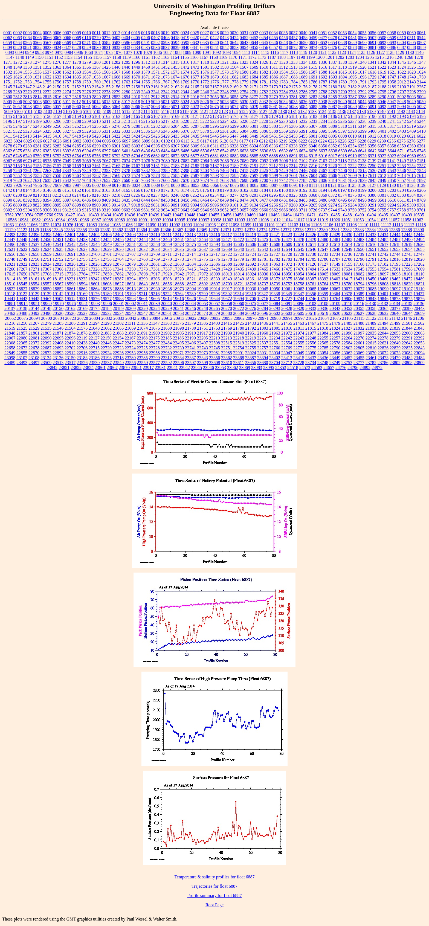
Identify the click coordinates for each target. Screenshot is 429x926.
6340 (313, 146)
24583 (316, 367)
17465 (262, 269)
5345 (165, 131)
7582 (165, 175)
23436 (322, 357)
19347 (298, 293)
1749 (411, 77)
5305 (293, 126)
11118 (421, 224)
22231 (262, 338)
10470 (298, 215)
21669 (130, 328)
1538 (57, 72)
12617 (383, 244)
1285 (125, 62)
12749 (21, 259)
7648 (86, 180)
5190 (372, 116)
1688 (293, 77)
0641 (224, 42)
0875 (322, 47)
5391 (303, 131)
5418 (76, 136)
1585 (293, 72)
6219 (283, 141)
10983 (47, 219)
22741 (190, 348)
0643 (244, 42)
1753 (27, 82)
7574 (135, 175)
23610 (226, 362)
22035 (371, 333)
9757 (391, 210)
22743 (202, 348)
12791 (371, 259)
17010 (262, 264)
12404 (94, 234)
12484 (371, 239)
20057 (214, 303)
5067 (145, 106)
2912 (155, 96)
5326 (57, 131)
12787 (334, 259)
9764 (29, 215)
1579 (234, 72)
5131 (292, 111)
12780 (250, 259)
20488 (21, 313)
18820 (407, 283)
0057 (382, 32)
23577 (154, 362)
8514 (411, 200)
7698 (244, 180)
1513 (293, 67)
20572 (190, 313)
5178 (263, 116)
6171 (234, 141)
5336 (145, 131)
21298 (106, 323)
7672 (194, 180)
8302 (283, 195)
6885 (254, 155)
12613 (334, 244)
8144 (27, 190)
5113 (136, 111)
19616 (178, 298)
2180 (332, 87)
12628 (94, 249)
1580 (244, 72)
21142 (394, 318)
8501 (382, 200)
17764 (82, 274)
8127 (371, 185)
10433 (93, 215)
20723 (70, 318)
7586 (185, 175)
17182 (383, 264)
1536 (37, 72)
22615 (371, 343)
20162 (70, 308)
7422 (254, 170)
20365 (383, 308)
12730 (310, 254)
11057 (394, 219)
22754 (238, 348)
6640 (352, 151)
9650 (214, 210)
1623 (411, 72)
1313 (155, 62)
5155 (37, 116)
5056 (47, 106)
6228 (362, 141)
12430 (346, 234)
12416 (214, 234)
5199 (37, 121)
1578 (224, 72)
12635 (178, 249)
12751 (45, 259)
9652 (224, 210)
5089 (352, 106)
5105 (67, 111)
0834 (135, 47)
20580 (226, 313)
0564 (17, 42)
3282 (303, 96)
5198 (27, 121)
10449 (201, 215)
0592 (155, 42)
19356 (310, 293)
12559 (166, 244)
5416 (57, 136)
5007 (27, 101)
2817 (66, 96)
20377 (395, 308)
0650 (303, 42)
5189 (362, 116)
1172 (252, 57)
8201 (382, 190)
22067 (9, 338)
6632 (283, 151)
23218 (118, 357)
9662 (273, 210)
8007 (96, 185)
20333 (310, 308)
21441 (274, 323)
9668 (293, 210)
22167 (130, 338)
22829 (395, 348)
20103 (310, 303)
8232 (145, 195)
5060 (76, 106)
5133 (312, 111)
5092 (382, 106)
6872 (165, 155)
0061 (421, 32)
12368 (189, 229)
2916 (194, 96)
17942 (178, 274)
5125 (243, 111)
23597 (190, 362)
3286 (342, 96)
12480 (322, 239)
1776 (214, 82)
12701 (106, 254)
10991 (143, 219)
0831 (106, 47)
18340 (226, 279)
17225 (407, 264)
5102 (38, 111)
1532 (7, 72)
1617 (362, 72)
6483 (155, 151)
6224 (322, 141)
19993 (94, 303)
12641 (250, 249)
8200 (372, 190)
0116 (86, 37)
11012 (275, 219)
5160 (86, 116)
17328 (94, 269)
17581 (395, 269)
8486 (322, 200)
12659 (45, 254)
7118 (342, 160)
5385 (254, 131)
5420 (96, 136)
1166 (194, 57)
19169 (82, 293)
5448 (244, 136)
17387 (166, 269)
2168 (224, 87)
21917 (202, 333)
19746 (310, 298)
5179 (273, 116)
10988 (107, 219)
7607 (342, 175)
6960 (411, 155)
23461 (371, 357)
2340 (145, 91)
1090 (197, 52)
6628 (244, 151)
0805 (411, 42)
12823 (33, 264)
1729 (372, 77)
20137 (9, 308)
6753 (66, 155)
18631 (130, 283)
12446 (419, 234)
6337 (283, 146)
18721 (238, 283)
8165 (125, 190)
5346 (175, 131)
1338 (342, 62)
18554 (33, 283)
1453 (175, 67)
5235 (332, 121)
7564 (86, 175)
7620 (17, 180)
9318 (96, 210)
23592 (166, 362)
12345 (57, 229)
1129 (400, 52)
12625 (58, 249)
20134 (394, 303)
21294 (94, 323)
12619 (407, 244)
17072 (286, 264)
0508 (382, 37)
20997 (299, 318)
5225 (234, 121)
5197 (17, 121)
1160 (136, 57)
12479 (310, 239)
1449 (135, 67)
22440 (94, 343)
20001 (118, 303)
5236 (342, 121)
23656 (250, 362)
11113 (397, 224)
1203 (350, 57)
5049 (411, 101)
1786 (313, 82)
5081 (273, 106)
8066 (214, 185)
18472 (407, 279)
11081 (79, 224)
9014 (116, 205)
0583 (116, 42)
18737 (262, 283)
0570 (76, 42)
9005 (106, 205)
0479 (342, 37)
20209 (130, 308)
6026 (37, 141)
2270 (27, 91)
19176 (94, 293)
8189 (293, 190)
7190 (244, 165)
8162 (96, 190)
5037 (313, 101)
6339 (303, 146)
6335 (263, 146)
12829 (106, 264)
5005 (7, 101)
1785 (303, 82)
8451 (175, 200)
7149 (401, 160)
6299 (96, 146)
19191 (118, 293)
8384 (411, 195)
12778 (226, 259)
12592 (202, 244)
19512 (70, 298)
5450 (263, 136)
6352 (332, 146)
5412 (17, 136)
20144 (33, 308)
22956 (142, 352)
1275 (47, 62)
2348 (224, 91)
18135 (21, 279)
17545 (358, 269)
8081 (244, 185)
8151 (66, 190)
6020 (401, 136)
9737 (322, 210)
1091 (206, 52)
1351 (37, 67)
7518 (362, 170)
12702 (118, 254)
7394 (175, 170)
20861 (142, 318)
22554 (286, 343)
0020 (175, 32)
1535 (27, 72)
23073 (395, 352)
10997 (203, 219)
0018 (155, 32)
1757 (66, 82)
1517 (332, 67)
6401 (125, 151)
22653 (419, 343)
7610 (362, 175)
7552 (17, 175)
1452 (165, 67)
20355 (358, 308)
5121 (203, 111)
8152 (76, 190)
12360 (93, 229)
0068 (67, 37)
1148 (20, 57)
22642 (407, 343)
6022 (421, 136)
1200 (320, 57)
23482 (407, 357)
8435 (125, 200)
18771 (334, 283)
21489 (371, 323)
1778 (234, 82)
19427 (418, 293)
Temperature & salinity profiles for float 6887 (214, 877)
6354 (352, 146)
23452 (346, 357)
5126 (253, 111)
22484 (166, 343)
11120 (10, 229)
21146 (406, 318)
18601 (94, 283)
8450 (165, 200)
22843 (419, 348)
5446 (224, 136)
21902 (166, 333)
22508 (214, 343)
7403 (204, 170)
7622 (27, 180)
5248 (37, 126)
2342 (165, 91)
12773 (178, 259)
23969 (244, 367)
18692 (202, 283)
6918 (342, 155)
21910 (190, 333)
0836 (155, 47)
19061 (286, 288)
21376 (178, 323)
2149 (47, 87)
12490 (407, 239)
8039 (155, 185)
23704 (274, 362)
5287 (194, 126)
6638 (332, 151)
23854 (88, 367)
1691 (313, 77)
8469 (224, 200)
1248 (399, 57)
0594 (175, 42)
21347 (154, 323)
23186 (94, 357)
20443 (419, 308)
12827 (82, 264)
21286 (70, 323)
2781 (254, 91)
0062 (8, 37)
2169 (234, 87)
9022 (145, 205)
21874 (70, 333)
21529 (33, 328)
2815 (47, 96)
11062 (418, 219)
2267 (421, 87)
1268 (409, 57)
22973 (202, 352)
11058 (406, 219)
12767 (130, 259)
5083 (293, 106)
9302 (8, 210)
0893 (9, 52)
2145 (7, 87)
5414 (37, 136)
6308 (185, 146)
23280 (130, 357)
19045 (262, 288)
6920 (362, 155)
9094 (194, 205)
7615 (411, 175)
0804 (401, 42)
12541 (58, 244)
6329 (244, 146)
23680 (262, 362)
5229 (273, 121)
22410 (70, 343)
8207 (7, 195)
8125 (352, 185)
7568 (106, 175)
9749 (342, 210)
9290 (362, 205)
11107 (339, 224)
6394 (86, 151)
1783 (283, 82)
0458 (303, 37)
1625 (7, 77)
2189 (391, 87)
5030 (244, 101)
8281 (254, 195)
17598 (407, 269)
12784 (298, 259)
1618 (372, 72)
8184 (263, 190)
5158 (66, 116)
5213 (125, 121)
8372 (332, 195)
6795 (145, 155)
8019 (126, 185)
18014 (238, 274)
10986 (83, 219)
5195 (421, 116)
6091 (67, 141)
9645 (194, 210)
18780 (346, 283)
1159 (126, 57)
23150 (70, 357)
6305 (155, 146)
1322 (234, 62)
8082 (254, 185)
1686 (273, 77)
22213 (226, 338)
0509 (391, 37)
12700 (94, 254)
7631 (37, 180)
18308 (166, 279)
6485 (175, 151)
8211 (47, 195)
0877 (342, 47)
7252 (391, 165)
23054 (322, 352)
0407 (155, 37)
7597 (254, 175)
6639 (342, 151)
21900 (154, 333)
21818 (322, 328)
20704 (58, 318)
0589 (135, 42)
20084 (274, 303)
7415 (244, 170)
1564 (86, 72)
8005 (86, 185)
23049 (298, 352)
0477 (322, 37)
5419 (86, 136)
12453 (82, 239)
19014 (214, 288)
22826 (383, 348)
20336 (322, 308)
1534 (17, 72)
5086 (322, 106)
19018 (238, 288)
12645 (298, 249)
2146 (17, 87)
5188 (352, 116)
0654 (332, 42)
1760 (96, 82)
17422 (202, 269)
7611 (372, 175)
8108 (303, 185)
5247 (27, 126)
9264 (303, 205)
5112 (126, 111)
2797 (401, 91)
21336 (142, 323)
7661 (135, 180)
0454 (263, 37)
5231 (293, 121)
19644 (214, 298)
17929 (166, 274)
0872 (293, 47)
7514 (352, 170)
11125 (33, 229)
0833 (125, 47)
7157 (57, 165)
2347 (214, 91)
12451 (58, 239)
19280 (190, 293)
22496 (190, 343)
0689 (352, 42)
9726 (312, 210)
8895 (57, 205)
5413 (27, 136)
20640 (395, 313)
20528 (94, 313)
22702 (70, 348)
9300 (411, 205)
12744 (395, 254)
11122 (22, 229)
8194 (322, 190)
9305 (37, 210)
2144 (421, 82)
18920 (142, 288)
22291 (407, 338)
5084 (303, 106)
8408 (96, 200)
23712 (286, 362)
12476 (274, 239)
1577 (214, 72)
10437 (141, 215)
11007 (251, 219)
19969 (46, 303)
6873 (175, 155)
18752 (286, 283)
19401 (382, 293)
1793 (372, 82)
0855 (254, 47)
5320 (421, 126)
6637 (322, 151)
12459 (154, 239)
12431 (358, 234)
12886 (214, 264)
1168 (213, 57)
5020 (155, 101)
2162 (165, 87)
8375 (352, 195)
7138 (362, 160)
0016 (145, 32)
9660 (263, 210)
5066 (135, 106)
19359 (322, 293)
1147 (10, 57)
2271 (37, 91)
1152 (58, 57)
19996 (106, 303)
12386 (394, 229)
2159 (145, 87)
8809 (17, 205)
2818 (76, 96)
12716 (202, 254)
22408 (58, 343)
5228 (263, 121)
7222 (352, 165)
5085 (313, 106)
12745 (407, 254)
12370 (213, 229)
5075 (214, 106)
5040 (342, 101)
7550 (7, 175)
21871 (58, 333)
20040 (166, 303)
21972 (286, 333)
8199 (362, 190)
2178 (313, 87)
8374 (342, 195)
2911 (145, 96)
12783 (286, 259)
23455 (358, 357)
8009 (106, 185)
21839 (395, 328)
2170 (244, 87)
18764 (322, 283)
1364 (66, 67)
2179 (322, 87)
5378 (204, 131)
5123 (223, 111)
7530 (372, 170)
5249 (47, 126)
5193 (401, 116)
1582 (263, 72)
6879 (204, 155)
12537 (33, 244)
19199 (130, 293)
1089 (187, 52)
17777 (94, 274)
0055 (362, 32)
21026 (311, 318)
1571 (155, 72)
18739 (274, 283)
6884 (244, 155)
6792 (116, 155)
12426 (310, 234)
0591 (145, 42)
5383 (234, 131)
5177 (254, 116)
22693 (58, 348)
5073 (194, 106)
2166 (204, 87)
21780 (238, 328)
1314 (165, 62)
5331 (106, 131)
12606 (250, 244)
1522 (382, 67)
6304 (145, 146)
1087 (167, 52)
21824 (334, 328)
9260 (293, 205)
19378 (346, 293)
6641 (362, 151)
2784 (283, 91)
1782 (273, 82)
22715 (94, 348)
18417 (346, 279)
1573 (175, 72)
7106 (313, 160)
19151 (70, 293)
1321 (224, 62)
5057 (57, 106)
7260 (17, 170)
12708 (142, 254)
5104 (57, 111)
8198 (352, 190)
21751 (202, 328)
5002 (401, 96)
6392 (66, 151)
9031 (155, 205)
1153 (68, 57)
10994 (167, 219)
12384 (370, 229)
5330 (96, 131)
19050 (274, 288)
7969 (57, 185)
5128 (272, 111)
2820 (96, 96)
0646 (273, 42)
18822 (9, 288)
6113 (185, 141)
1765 (145, 82)
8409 (106, 200)
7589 (204, 175)
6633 (293, 151)
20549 (154, 313)
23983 (256, 367)
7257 (421, 165)
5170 (185, 116)
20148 (45, 308)
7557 (47, 175)
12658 (33, 254)
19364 (334, 293)
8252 (194, 195)
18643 (142, 283)
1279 (86, 62)
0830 (96, 47)
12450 (45, 239)
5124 (233, 111)
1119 (303, 52)
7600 (283, 175)
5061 (86, 106)
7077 (136, 160)
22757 (262, 348)
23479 (395, 357)
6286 (86, 146)
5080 (263, 106)
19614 (166, 298)
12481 (334, 239)
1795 (382, 82)
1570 (145, 72)
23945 (196, 367)
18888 (118, 288)
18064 (310, 274)
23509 (45, 362)
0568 (57, 42)
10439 (153, 215)
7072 (116, 160)
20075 (250, 303)
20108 (322, 303)
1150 (39, 57)
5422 (116, 136)
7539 (382, 170)
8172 (165, 190)
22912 (70, 352)
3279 (273, 96)
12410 (154, 234)
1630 (27, 77)
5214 (135, 121)
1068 (88, 52)
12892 (250, 264)
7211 (263, 165)
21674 (142, 328)
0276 (106, 37)
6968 (17, 160)
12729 (298, 254)
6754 (76, 155)
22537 (262, 343)
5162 (106, 116)
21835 (371, 328)
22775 (310, 348)
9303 (17, 210)
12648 (334, 249)
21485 (346, 323)
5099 (8, 111)
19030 (250, 288)
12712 (178, 254)
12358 (81, 229)
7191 (254, 165)
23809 (419, 362)
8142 (7, 190)
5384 (244, 131)
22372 (33, 343)
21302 (118, 323)
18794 (358, 283)
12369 (201, 229)
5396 (332, 131)
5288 (204, 126)
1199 (310, 57)
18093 (371, 274)
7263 (47, 170)
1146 (419, 52)
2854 (125, 96)
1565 (96, 72)
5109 (107, 111)
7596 (244, 175)
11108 (351, 224)
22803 (346, 348)
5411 (8, 136)
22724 (130, 348)
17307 (45, 269)
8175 (194, 190)
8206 (421, 190)
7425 (263, 170)
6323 (224, 146)
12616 (371, 244)
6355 (362, 146)
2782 (263, 91)
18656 (166, 283)
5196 (7, 121)
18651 (154, 283)
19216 (154, 293)
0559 (7, 42)
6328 (234, 146)
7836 (352, 180)
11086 (127, 224)
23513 (58, 362)
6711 (401, 151)
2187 (372, 87)
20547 (142, 313)
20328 (286, 308)
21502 (419, 323)
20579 (214, 313)
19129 (33, 293)
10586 (11, 219)
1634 (66, 77)
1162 (155, 57)
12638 (214, 249)
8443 (135, 200)
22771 (298, 348)
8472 (234, 200)
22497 (202, 343)
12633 (154, 249)
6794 (135, 155)
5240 (382, 121)
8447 (155, 200)
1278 (76, 62)
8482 (293, 200)
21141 (383, 318)
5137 (351, 111)
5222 (204, 121)
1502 (214, 67)
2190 (401, 87)
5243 (411, 121)
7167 (135, 165)
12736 (346, 254)
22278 (383, 338)
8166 (135, 190)
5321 (7, 131)
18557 (45, 283)
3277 (254, 96)
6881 (214, 155)
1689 (303, 77)
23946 (208, 367)
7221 (342, 165)
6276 (411, 141)
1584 (283, 72)
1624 (421, 72)
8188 (283, 190)
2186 (362, 87)
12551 (130, 244)
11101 (269, 224)
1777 (224, 82)
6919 (352, 155)
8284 (263, 195)
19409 (394, 293)
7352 (96, 170)
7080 (165, 160)
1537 (47, 72)
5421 (106, 136)
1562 (66, 72)
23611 (238, 362)
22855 (21, 352)
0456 (283, 37)
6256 (391, 141)
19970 (58, 303)
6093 (86, 141)
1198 (301, 57)
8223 (125, 195)
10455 (213, 215)
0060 (411, 32)
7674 (204, 180)
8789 (421, 200)
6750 (37, 155)
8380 (372, 195)
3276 (244, 96)
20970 (251, 318)
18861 (70, 288)
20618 (310, 313)
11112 (386, 224)
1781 (263, 82)
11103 (293, 224)
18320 (178, 279)
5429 (165, 136)
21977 (310, 333)
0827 (66, 47)
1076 (118, 52)
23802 (395, 362)
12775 (202, 259)
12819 (407, 259)
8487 (332, 200)
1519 (352, 67)
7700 (263, 180)
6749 (27, 155)
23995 (268, 367)
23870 (124, 367)
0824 (57, 47)
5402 (391, 131)
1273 (27, 62)
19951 (34, 303)
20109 (334, 303)
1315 (175, 62)
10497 (394, 215)
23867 (112, 367)
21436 (262, 323)
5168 (165, 116)
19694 (238, 298)
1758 (76, 82)
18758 (298, 283)
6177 (243, 141)
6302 (125, 146)
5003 (411, 96)
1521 (372, 67)
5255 (96, 126)
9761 (421, 210)
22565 (322, 343)
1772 (204, 82)
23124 (45, 357)
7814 (332, 180)
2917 (204, 96)
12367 (177, 229)
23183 (82, 357)
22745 (214, 348)
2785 (293, 91)
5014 (96, 101)
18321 (190, 279)
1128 (390, 52)
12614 (346, 244)
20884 (154, 318)
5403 (401, 131)
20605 (298, 313)
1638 (96, 77)
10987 (95, 219)
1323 (244, 62)
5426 (155, 136)
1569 (135, 72)
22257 (334, 338)
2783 (273, 91)
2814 (37, 96)
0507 (372, 37)
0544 (421, 37)
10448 (189, 215)
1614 (332, 72)
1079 (147, 52)
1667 (106, 77)
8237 (155, 195)
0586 (125, 42)
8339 (303, 195)
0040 (303, 32)
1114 (255, 52)
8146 (47, 190)
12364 (141, 229)
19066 (322, 288)
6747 (7, 155)
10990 (131, 219)
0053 (342, 32)
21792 (250, 328)
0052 (332, 32)
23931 (160, 367)
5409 (411, 131)
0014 (125, 32)
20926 (203, 318)
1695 (352, 77)
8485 (313, 200)
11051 (346, 219)
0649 (293, 42)
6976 (57, 160)
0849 (204, 47)
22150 (106, 338)
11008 (263, 219)
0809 (7, 47)
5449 (254, 136)
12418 (238, 234)
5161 (96, 116)
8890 (47, 205)
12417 (226, 234)
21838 (383, 328)
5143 (410, 111)
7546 (401, 170)
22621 (383, 343)
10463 (274, 215)
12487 (395, 239)
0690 (362, 42)
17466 (274, 269)
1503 (224, 67)
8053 (195, 185)
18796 (371, 283)
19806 (346, 298)
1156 (97, 57)
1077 (128, 52)
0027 (204, 32)
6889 (283, 155)
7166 (125, 165)
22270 (358, 338)
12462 (190, 239)
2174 (283, 87)
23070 (371, 352)
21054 (323, 318)
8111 (313, 185)
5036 (303, 101)
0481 (352, 37)
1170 (233, 57)
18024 (250, 274)
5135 (331, 111)
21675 (154, 328)
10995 (179, 219)
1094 (236, 52)
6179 (253, 141)
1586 (303, 72)
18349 (238, 279)
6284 (66, 146)
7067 (106, 160)
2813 (27, 96)
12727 (274, 254)
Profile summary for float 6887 (214, 895)
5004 (421, 96)
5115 (155, 111)
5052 (17, 106)
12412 (178, 234)
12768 (142, 259)
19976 (70, 303)
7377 (116, 170)
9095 (204, 205)
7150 (411, 160)
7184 (185, 165)
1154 (78, 57)
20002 (130, 303)
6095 (106, 141)
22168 (142, 338)
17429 (226, 269)
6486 (185, 151)
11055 (382, 219)
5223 (214, 121)
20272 (238, 308)
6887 (263, 155)
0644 (254, 42)
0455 (273, 37)
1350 (27, 67)
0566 (37, 42)
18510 (9, 283)
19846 (383, 298)
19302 (226, 293)
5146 (17, 116)
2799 (421, 91)
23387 (250, 357)
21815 (310, 328)
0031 (244, 32)
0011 (96, 32)
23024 (250, 352)
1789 (342, 82)
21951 (250, 333)
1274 (37, 62)
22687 (45, 348)
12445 (407, 234)
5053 (27, 106)
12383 (358, 229)
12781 (262, 259)
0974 (49, 52)
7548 (421, 170)
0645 (263, 42)
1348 (7, 67)
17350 (130, 269)
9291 (372, 205)
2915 (185, 96)
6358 (391, 146)
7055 (77, 160)
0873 (303, 47)
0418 (175, 37)
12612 (322, 244)
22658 (9, 348)
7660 (125, 180)
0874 (313, 47)
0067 (57, 37)
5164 (125, 116)
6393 (76, 151)
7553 (27, 175)
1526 (421, 67)
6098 (136, 141)
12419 (250, 234)
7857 (401, 180)
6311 (214, 146)
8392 (27, 200)
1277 (66, 62)
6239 (381, 141)
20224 (154, 308)
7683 (224, 180)
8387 (421, 195)
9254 (263, 205)
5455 (303, 136)
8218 (116, 195)
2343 (175, 91)
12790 (358, 259)
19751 (322, 298)
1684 (254, 77)
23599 (202, 362)
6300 (106, 146)
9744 (332, 210)
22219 (250, 338)
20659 (419, 313)
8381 (382, 195)
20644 (407, 313)
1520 (362, 67)
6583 (234, 151)
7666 (165, 180)
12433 (371, 234)
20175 (94, 308)
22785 (322, 348)
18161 (33, 279)
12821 (9, 264)
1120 (312, 52)
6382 (37, 151)
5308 (322, 126)
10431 (81, 215)
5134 (322, 111)
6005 (332, 136)
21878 (82, 333)
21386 (202, 323)
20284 (262, 308)
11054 (370, 219)
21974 (298, 333)
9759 (411, 210)
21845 (419, 328)
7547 (411, 170)
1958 (391, 82)
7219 (322, 165)
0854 (244, 47)
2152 (76, 87)
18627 (118, 283)
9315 (86, 210)
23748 (322, 362)
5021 (165, 101)
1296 (135, 62)
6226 (342, 141)
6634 (303, 151)
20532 (106, 313)
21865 (45, 333)
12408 (130, 234)
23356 (214, 357)
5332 (116, 131)
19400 (370, 293)
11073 (44, 224)
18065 (322, 274)
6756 (96, 155)
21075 (335, 318)
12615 (358, 244)
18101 (407, 274)
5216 (155, 121)
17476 (298, 269)
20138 (21, 308)
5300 (244, 126)
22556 (310, 343)
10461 (262, 215)
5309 (332, 126)
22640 (395, 343)
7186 (204, 165)
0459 (313, 37)
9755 (381, 210)
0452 (244, 37)
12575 (190, 244)
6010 (352, 136)
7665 (155, 180)
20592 (250, 313)
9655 (234, 210)
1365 (76, 67)
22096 (70, 338)
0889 (421, 47)
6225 (332, 141)
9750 (352, 210)
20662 (10, 318)
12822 (21, 264)
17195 (395, 264)
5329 (86, 131)
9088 (165, 205)
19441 (9, 298)
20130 (370, 303)
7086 (224, 160)
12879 (130, 264)
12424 (298, 234)
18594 (82, 283)
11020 (334, 219)
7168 (145, 165)
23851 (64, 367)
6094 (96, 141)
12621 (9, 249)
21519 (9, 328)
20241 (178, 308)
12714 (190, 254)
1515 (313, 67)
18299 (142, 279)
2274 (66, 91)
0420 (194, 37)
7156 (47, 165)
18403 (334, 279)
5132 (302, 111)
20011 (142, 303)
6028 (57, 141)
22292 (419, 338)
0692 (382, 42)
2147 (27, 87)
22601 (358, 343)
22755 (250, 348)
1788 (332, 82)
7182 (165, 165)
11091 (163, 224)
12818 (395, 259)
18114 (9, 279)
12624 (45, 249)
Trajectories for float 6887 (214, 886)
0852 (224, 47)
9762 (9, 215)
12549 (106, 244)
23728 (298, 362)
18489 (419, 279)
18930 (154, 288)
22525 (250, 343)
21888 (118, 333)
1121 (322, 52)
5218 (175, 121)
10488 (346, 215)
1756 (57, 82)
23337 (190, 357)
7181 (155, 165)
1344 (391, 62)
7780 (293, 180)
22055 (395, 333)
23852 (76, 367)
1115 (265, 52)
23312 (166, 357)
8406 (86, 200)
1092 (216, 52)
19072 (346, 288)
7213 (283, 165)
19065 (310, 288)
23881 (136, 367)
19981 (82, 303)
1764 (135, 82)
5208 (76, 121)
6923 (391, 155)
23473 (383, 357)
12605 (238, 244)
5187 (342, 116)
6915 (313, 155)
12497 (21, 244)
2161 (155, 87)
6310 (204, 146)
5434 (185, 136)
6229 (371, 141)
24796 (352, 367)
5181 (293, 116)
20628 (371, 313)
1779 (244, 82)
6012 (371, 136)
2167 (214, 87)
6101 (155, 141)
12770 (166, 259)
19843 (371, 298)
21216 (9, 323)
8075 (234, 185)
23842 (52, 367)
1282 (116, 62)
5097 (421, 106)
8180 (234, 190)
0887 (401, 47)
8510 (391, 200)
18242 (94, 279)
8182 (244, 190)
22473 (130, 343)
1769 (185, 82)
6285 (76, 146)
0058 (391, 32)
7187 (214, 165)
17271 (33, 269)
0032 (254, 32)
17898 (142, 274)
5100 (18, 111)
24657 (328, 367)
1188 (281, 57)
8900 (96, 205)
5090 (362, 106)
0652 (322, 42)
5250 (57, 126)
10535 (418, 215)
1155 (87, 57)
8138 (411, 185)
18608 (106, 283)
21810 (286, 328)
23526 (82, 362)
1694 (342, 77)
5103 (48, 111)
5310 (342, 126)
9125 (244, 205)
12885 (202, 264)
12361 (105, 229)
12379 (310, 229)
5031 (254, 101)
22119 (82, 338)
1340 (362, 62)
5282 (155, 126)
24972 (377, 367)
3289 (372, 96)
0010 (86, 32)
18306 (154, 279)
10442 (165, 215)
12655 (419, 249)
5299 (234, 126)
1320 (214, 62)
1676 (185, 77)
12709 (154, 254)
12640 (238, 249)
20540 (130, 313)
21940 (238, 333)
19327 (262, 293)
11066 (32, 224)
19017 (226, 288)
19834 (358, 298)
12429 (334, 234)
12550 (118, 244)
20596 (262, 313)
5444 (204, 136)
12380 (322, 229)
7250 (372, 165)
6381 (27, 151)
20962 (239, 318)
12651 (371, 249)
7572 (125, 175)
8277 (234, 195)
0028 (214, 32)
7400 (194, 170)
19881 (10, 303)
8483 (303, 200)
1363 (57, 67)
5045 (372, 101)
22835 (407, 348)
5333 (125, 131)
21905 (178, 333)
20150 (58, 308)
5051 (7, 106)
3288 (362, 96)
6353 (342, 146)
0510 (401, 37)
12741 (371, 254)
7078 (145, 160)
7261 (27, 170)
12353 (69, 229)
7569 (116, 175)
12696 (82, 254)
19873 (395, 298)
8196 (332, 190)
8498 (362, 200)
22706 (82, 348)
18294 (130, 279)
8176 (204, 190)
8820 (27, 205)
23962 (232, 367)
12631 (130, 249)
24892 (365, 367)
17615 (9, 274)
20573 (202, 313)
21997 (358, 333)
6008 (342, 136)
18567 (58, 283)
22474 (142, 343)
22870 (33, 352)
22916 (82, 352)
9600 (116, 210)
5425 (145, 136)
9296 (401, 205)
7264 (57, 170)
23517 (70, 362)
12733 (322, 254)
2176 (303, 87)
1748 (401, 77)
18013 (226, 274)
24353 (280, 367)
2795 (382, 91)
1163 (165, 57)
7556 (37, 175)
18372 (274, 279)
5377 (194, 131)
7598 (263, 175)
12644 (286, 249)
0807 (421, 42)
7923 (8, 185)
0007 (66, 32)
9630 (135, 210)
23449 (334, 357)
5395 (322, 131)
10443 (177, 215)
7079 (155, 160)
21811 (298, 328)
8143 (17, 190)
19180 (106, 293)
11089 (139, 224)
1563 (76, 72)
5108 (97, 111)
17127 (322, 264)
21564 (70, 328)
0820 (17, 47)
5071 (175, 106)
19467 (45, 298)
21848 (9, 333)
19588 (118, 298)
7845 (372, 180)
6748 (17, 155)
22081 (33, 338)
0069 (77, 37)
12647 (322, 249)
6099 (145, 141)
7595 (234, 175)
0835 (145, 47)
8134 (401, 185)
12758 (106, 259)
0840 (185, 47)
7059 (86, 160)
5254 (86, 126)
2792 (362, 91)
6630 (263, 151)
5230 (283, 121)
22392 (45, 343)
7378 (125, 170)
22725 (142, 348)
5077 (234, 106)
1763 (125, 82)
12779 (238, 259)
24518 (292, 367)
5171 (194, 116)
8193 (313, 190)
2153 (86, 87)
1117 (284, 52)
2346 (204, 91)
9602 (125, 210)
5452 (283, 136)
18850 (45, 288)
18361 (250, 279)
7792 (313, 180)
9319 (106, 210)
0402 (116, 37)
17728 (70, 274)
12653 (395, 249)
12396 (33, 234)
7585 (175, 175)
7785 (303, 180)
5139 (371, 111)
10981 (23, 219)
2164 (185, 87)
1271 (7, 62)
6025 (27, 141)
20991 (287, 318)
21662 (106, 328)
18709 (226, 283)
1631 (37, 77)
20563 (178, 313)
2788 (322, 91)
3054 (224, 96)
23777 (358, 362)
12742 (383, 254)
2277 (96, 91)
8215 (86, 195)
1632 (47, 77)
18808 (383, 283)
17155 (346, 264)
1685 (263, 77)
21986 (334, 333)
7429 (283, 170)
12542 (70, 244)
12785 (310, 259)
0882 (382, 47)
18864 (94, 288)
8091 (293, 185)
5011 (66, 101)
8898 (76, 205)
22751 (226, 348)
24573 (304, 367)
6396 (96, 151)
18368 (262, 279)
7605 (322, 175)
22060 (407, 333)
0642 (234, 42)
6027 (47, 141)
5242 (401, 121)
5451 (273, 136)
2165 (194, 87)
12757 (94, 259)
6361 (421, 146)
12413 (190, 234)
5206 (57, 121)
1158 (116, 57)
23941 (172, 367)
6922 (382, 155)
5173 (214, 116)
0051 (322, 32)
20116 (358, 303)
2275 (76, 91)
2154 (96, 87)
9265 (313, 205)
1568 (125, 72)
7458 (313, 170)
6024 (17, 141)
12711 (166, 254)
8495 (342, 200)
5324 (37, 131)
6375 (17, 151)
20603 (286, 313)
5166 (145, 116)
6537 (214, 151)
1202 (340, 57)
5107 (87, 111)
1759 (86, 82)
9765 (38, 215)
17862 (118, 274)
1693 (332, 77)
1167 (204, 57)
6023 (8, 141)
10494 (370, 215)
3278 (263, 96)
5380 (214, 131)
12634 (166, 249)
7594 (224, 175)
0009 (76, 32)
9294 (391, 205)
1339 (352, 62)
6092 (77, 141)
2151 (66, 87)
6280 (27, 146)
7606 (332, 175)
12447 (9, 239)
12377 (286, 229)
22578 (334, 343)
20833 (118, 318)
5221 (194, 121)
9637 (175, 210)
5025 (194, 101)
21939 (226, 333)
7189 (234, 165)
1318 (204, 62)
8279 (244, 195)
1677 (194, 77)
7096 (283, 160)
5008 (37, 101)
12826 (70, 264)
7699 (254, 180)
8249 (185, 195)
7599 (273, 175)
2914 (175, 96)
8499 (372, 200)
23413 (286, 357)
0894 (19, 52)
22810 (371, 348)
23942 (184, 367)
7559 (66, 175)
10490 (358, 215)
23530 (94, 362)
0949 (29, 52)
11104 (304, 224)
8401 (76, 200)
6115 (195, 141)
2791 (352, 91)
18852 (58, 288)
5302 (263, 126)
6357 (382, 146)
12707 (130, 254)
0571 (86, 42)
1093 (226, 52)
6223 (312, 141)
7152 (7, 165)
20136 (418, 303)
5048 (401, 101)
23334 (178, 357)
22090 (45, 338)
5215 (145, 121)
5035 (293, 101)
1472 (185, 67)
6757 (106, 155)
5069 (165, 106)
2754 (244, 91)
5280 (135, 126)
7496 (342, 170)
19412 (406, 293)
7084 (205, 160)
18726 (250, 283)
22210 (214, 338)
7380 (135, 170)
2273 (57, 91)
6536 (204, 151)
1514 (303, 67)
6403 (135, 151)
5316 (382, 126)
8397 (66, 200)
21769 (226, 328)
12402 (82, 234)
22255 (322, 338)
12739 (358, 254)
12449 (33, 239)
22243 (298, 338)
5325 (47, 131)
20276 (250, 308)
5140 (381, 111)
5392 (313, 131)
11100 (258, 224)
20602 (274, 313)
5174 (224, 116)
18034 (274, 274)
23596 (178, 362)
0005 (47, 32)
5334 (135, 131)
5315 (372, 126)
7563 (76, 175)
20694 (34, 318)
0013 (116, 32)
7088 (234, 160)
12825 (58, 264)
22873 (45, 352)
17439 (250, 269)
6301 (116, 146)
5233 (313, 121)
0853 (234, 47)
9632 (155, 210)
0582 (106, 42)
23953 (220, 367)
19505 (58, 298)
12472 (238, 239)
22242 (286, 338)
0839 (175, 47)
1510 (263, 67)
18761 (310, 283)
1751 (7, 82)
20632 (383, 313)
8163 (106, 190)
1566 (106, 72)
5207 (66, 121)
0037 (293, 32)
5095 (411, 106)
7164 (106, 165)
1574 (185, 72)
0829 (86, 47)
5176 (244, 116)
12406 (106, 234)
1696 (362, 77)
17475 (286, 269)
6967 (8, 160)
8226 (135, 195)
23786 (383, 362)
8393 (37, 200)
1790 (352, 82)
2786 (303, 91)
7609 (352, 175)
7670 (185, 180)
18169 (45, 279)
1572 (165, 72)
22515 (226, 343)
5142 (400, 111)
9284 (352, 205)
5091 (372, 106)
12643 (274, 249)
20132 (382, 303)
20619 (322, 313)
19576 (94, 298)
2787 (313, 91)
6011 (362, 136)
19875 (407, 298)
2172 (263, 87)
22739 (178, 348)
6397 (106, 151)
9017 (125, 205)
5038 (322, 101)
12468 (214, 239)
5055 (37, 106)
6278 (7, 146)
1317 (194, 62)
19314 (238, 293)
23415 (298, 357)
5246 (17, 126)
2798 (411, 91)
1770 (194, 82)
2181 (342, 87)
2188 (382, 87)
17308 (58, 269)
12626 (70, 249)
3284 (322, 96)
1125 (361, 52)
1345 (401, 62)
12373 (250, 229)
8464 (204, 200)
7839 (362, 180)
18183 (58, 279)
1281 (106, 62)
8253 (204, 195)
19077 (358, 288)
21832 (358, 328)
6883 (234, 155)
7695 (234, 180)
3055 (234, 96)
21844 (407, 328)
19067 (334, 288)
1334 (303, 62)
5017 (125, 101)
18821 (419, 283)
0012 (106, 32)
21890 (130, 333)
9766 (48, 215)
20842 (130, 318)
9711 (303, 210)
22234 (274, 338)
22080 (21, 338)
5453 (293, 136)
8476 (254, 200)
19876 (419, 298)
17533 (334, 269)
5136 (341, 111)
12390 (418, 229)
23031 (262, 352)
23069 (358, 352)
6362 (7, 151)
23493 (21, 362)
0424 (234, 37)
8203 (391, 190)
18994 (190, 288)
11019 (322, 219)
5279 (125, 126)
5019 (145, 101)
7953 (27, 185)
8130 (391, 185)
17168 (358, 264)
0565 (27, 42)
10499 (406, 215)
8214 (76, 195)
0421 (204, 37)
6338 (293, 146)
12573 (178, 244)
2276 (86, 91)
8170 (155, 190)
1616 (352, 72)
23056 (334, 352)
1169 (223, 57)
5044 (362, 101)
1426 (106, 67)
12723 (238, 254)
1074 (98, 52)
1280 (96, 62)
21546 (58, 328)
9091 (175, 205)
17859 (106, 274)
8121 (332, 185)
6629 (254, 151)
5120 (194, 111)
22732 (166, 348)
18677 (190, 283)
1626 (17, 77)
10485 (334, 215)
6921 (372, 155)
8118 (322, 185)
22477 (154, 343)
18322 (202, 279)
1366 (86, 67)
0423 (224, 37)
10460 (250, 215)
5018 (135, 101)
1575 (194, 72)
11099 (245, 224)
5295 (214, 126)
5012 (76, 101)
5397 (342, 131)
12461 (178, 239)
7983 (67, 185)
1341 (372, 62)
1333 (293, 62)
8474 (244, 200)
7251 (382, 165)
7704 (273, 180)
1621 (391, 72)
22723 (118, 348)
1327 (273, 62)
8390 (7, 200)
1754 (37, 82)
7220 (332, 165)
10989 (119, 219)
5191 (382, 116)
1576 (204, 72)
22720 (106, 348)
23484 (419, 357)
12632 (142, 249)
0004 (37, 32)
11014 (287, 219)
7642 (66, 180)
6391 (57, 151)
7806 (322, 180)
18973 (178, 288)
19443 (21, 298)
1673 (165, 77)
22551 (274, 343)
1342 (382, 62)
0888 (411, 47)
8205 (411, 190)
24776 (340, 367)
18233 (82, 279)
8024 (136, 185)
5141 (391, 111)
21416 (226, 323)
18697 (214, 283)
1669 (125, 77)
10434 (105, 215)
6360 (411, 146)
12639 (226, 249)
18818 (395, 283)
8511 (401, 200)
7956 (37, 185)
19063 (298, 288)
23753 (346, 362)
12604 (226, 244)
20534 (118, 313)
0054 (352, 32)
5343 (155, 131)
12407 (118, 234)
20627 (358, 313)
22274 (371, 338)
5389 (283, 131)
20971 (263, 318)
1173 (262, 57)
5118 (174, 111)
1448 (125, 67)
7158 (66, 165)
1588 (322, 72)
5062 (96, 106)
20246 (190, 308)
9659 (254, 210)
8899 (86, 205)
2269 (17, 91)
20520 (58, 313)
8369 (322, 195)
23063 (346, 352)
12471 (226, 239)
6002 (322, 136)
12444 (395, 234)
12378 (298, 229)
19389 (358, 293)
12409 (142, 234)
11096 (210, 224)
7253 (401, 165)
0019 (165, 32)
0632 (194, 42)
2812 (17, 96)
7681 (214, 180)
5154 (27, 116)
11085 (115, 224)
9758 (401, 210)
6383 (47, 151)
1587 (313, 72)
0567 (47, 42)
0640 (214, 42)
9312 (66, 210)
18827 (21, 288)
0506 (362, 37)
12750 (33, 259)
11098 (234, 224)
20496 (45, 313)
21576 (82, 328)
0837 (165, 47)
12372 (238, 229)
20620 (334, 313)
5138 (361, 111)
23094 (419, 352)
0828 (76, 47)
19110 (419, 288)
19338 (274, 293)
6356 (372, 146)
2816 (57, 96)
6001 (313, 136)
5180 (283, 116)
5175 (234, 116)
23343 (202, 357)
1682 (234, 77)
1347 (421, 62)
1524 (401, 67)
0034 (273, 32)
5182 (303, 116)
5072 (185, 106)
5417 (66, 136)
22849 (9, 352)
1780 (254, 82)
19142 (58, 293)
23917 (148, 367)
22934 (106, 352)
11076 (67, 224)
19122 (21, 293)
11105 (316, 224)
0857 (273, 47)
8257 (224, 195)
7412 (234, 170)
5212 (116, 121)
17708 (45, 274)
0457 (293, 37)
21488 (358, 323)
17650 (21, 274)
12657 (21, 254)
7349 (86, 170)
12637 (202, 249)
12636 (190, 249)
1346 (411, 62)
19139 (45, 293)
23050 (310, 352)
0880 (362, 47)
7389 (165, 170)
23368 (238, 357)
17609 (419, 269)
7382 (145, 170)
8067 (224, 185)
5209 (86, 121)
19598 (130, 298)
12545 (94, 244)
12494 (419, 239)
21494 (383, 323)
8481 (283, 200)
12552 (142, 244)
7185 (194, 165)
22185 (166, 338)
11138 (45, 229)
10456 (226, 215)
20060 (238, 303)
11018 (311, 219)
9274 (332, 205)
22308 (9, 343)
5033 (273, 101)
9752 (362, 210)
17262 (419, 264)
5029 (234, 101)
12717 (214, 254)
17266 (9, 269)
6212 (263, 141)
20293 (274, 308)
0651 (313, 42)
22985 (226, 352)
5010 (57, 101)
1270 (418, 57)
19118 (10, 293)
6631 (273, 151)
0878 (352, 47)
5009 (47, 101)
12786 (322, 259)
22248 (310, 338)
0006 (57, 32)
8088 (283, 185)
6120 (224, 141)
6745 (411, 151)
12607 (262, 244)
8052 (185, 185)
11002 (227, 219)
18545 (21, 283)
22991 (238, 352)
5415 (47, 136)
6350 (322, 146)
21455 (286, 323)
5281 (145, 126)
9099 (224, 205)
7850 (391, 180)
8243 (165, 195)
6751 (47, 155)
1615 (342, 72)
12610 (298, 244)
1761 (106, 82)
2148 (37, 87)
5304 (283, 126)
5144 (420, 111)
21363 (166, 323)
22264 (346, 338)
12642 (262, 249)
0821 (27, 47)
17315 (70, 269)
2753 (234, 91)
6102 (165, 141)
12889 (238, 264)
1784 (293, 82)
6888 (273, 155)
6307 (175, 146)
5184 (322, 116)
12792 (383, 259)
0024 (185, 32)
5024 (185, 101)
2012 (401, 82)
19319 (250, 293)
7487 (332, 170)
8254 (214, 195)
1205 (369, 57)
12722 (226, 254)
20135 (406, 303)
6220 (293, 141)
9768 (58, 215)
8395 (57, 200)
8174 (185, 190)
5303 (273, 126)
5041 (352, 101)
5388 (273, 131)
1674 (175, 77)
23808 (407, 362)
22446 (106, 343)
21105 (347, 318)
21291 (82, 323)
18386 (298, 279)
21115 (359, 318)
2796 (391, 91)
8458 (185, 200)
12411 (166, 234)
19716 (262, 298)
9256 (273, 205)
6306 (165, 146)
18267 (106, 279)
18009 (214, 274)
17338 (106, 269)
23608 (214, 362)
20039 (154, 303)
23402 (274, 357)
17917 (154, 274)
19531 (82, 298)
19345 (286, 293)
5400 (372, 131)
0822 (37, 47)
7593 (214, 175)
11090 (151, 224)
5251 (66, 126)
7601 (293, 175)
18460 (383, 279)
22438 (82, 343)
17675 (33, 274)
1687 (283, 77)
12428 (322, 234)
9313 (76, 210)
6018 (381, 136)
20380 (407, 308)
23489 (9, 362)
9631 (145, 210)
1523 (391, 67)
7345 (76, 170)
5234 (322, 121)
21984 (322, 333)
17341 (118, 269)
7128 (352, 160)
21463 (298, 323)
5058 (66, 106)
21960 (262, 333)
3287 (352, 96)
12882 (166, 264)
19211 (142, 293)
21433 (250, 323)
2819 (86, 96)
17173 (371, 264)
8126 (362, 185)
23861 (100, 367)
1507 (244, 67)
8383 (401, 195)
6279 (17, 146)
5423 (125, 136)
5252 (76, 126)
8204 (401, 190)
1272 (17, 62)
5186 (332, 116)
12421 (274, 234)
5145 (7, 116)
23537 (106, 362)
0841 (194, 47)
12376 (274, 229)
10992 (155, 219)
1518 (342, 67)
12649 (346, 249)
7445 (293, 170)
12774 (190, 259)
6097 (126, 141)
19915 (22, 303)
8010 (116, 185)
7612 (382, 175)
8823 (37, 205)
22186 (178, 338)
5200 (47, 121)
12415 (202, 234)
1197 (291, 57)
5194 (411, 116)
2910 (135, 96)
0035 (283, 32)
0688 (342, 42)
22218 (238, 338)
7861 (411, 180)
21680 (166, 328)
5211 (106, 121)
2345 (194, 91)
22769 (286, 348)
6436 (145, 151)
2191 (411, 87)
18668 (178, 283)
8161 (86, 190)
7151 (421, 160)
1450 (145, 67)
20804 (94, 318)
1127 (380, 52)
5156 (47, 116)
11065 (20, 224)
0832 (116, 47)
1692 (322, 77)
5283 (165, 126)
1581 (254, 72)
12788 (346, 259)
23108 (33, 357)
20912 (166, 318)
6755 (86, 155)
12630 (118, 249)
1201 (330, 57)
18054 (298, 274)
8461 (194, 200)
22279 (395, 338)
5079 (254, 106)
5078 (244, 106)
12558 (154, 244)
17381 (154, 269)
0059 (401, 32)
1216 (389, 57)
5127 (263, 111)
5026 (204, 101)
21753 (214, 328)
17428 (214, 269)
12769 (154, 259)
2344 (185, 91)
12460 (166, 239)
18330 (214, 279)
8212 (57, 195)
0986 (78, 52)
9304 (27, 210)
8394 (47, 200)
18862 (82, 288)
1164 (174, 57)
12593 (214, 244)
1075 (108, 52)
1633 (57, 77)
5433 (175, 136)
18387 (310, 279)
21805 (274, 328)
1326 (263, 62)
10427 (69, 215)
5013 (86, 101)
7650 (96, 180)
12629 (106, 249)
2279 (116, 91)
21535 (45, 328)
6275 (401, 141)
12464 (202, 239)
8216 (96, 195)
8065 (205, 185)
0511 (411, 37)
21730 (190, 328)
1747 (391, 77)
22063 (419, 333)
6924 (401, 155)
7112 (333, 160)
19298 (214, 293)
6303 (135, 146)
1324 (254, 62)
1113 (246, 52)
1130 (409, 52)
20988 (275, 318)
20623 (346, 313)
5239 (372, 121)
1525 (411, 67)
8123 (342, 185)
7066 (96, 160)
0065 (37, 37)
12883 (178, 264)
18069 (334, 274)
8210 (37, 195)
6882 (224, 155)
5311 (352, 126)
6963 (421, 155)
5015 (106, 101)
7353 (106, 170)
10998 (215, 219)
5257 (106, 126)
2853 (116, 96)
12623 (33, 249)
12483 (358, 239)
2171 (254, 87)
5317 (391, 126)
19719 (274, 298)
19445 (33, 298)
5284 (175, 126)
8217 (106, 195)
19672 (226, 298)
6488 (194, 151)
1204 (359, 57)
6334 (254, 146)
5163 (116, 116)
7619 (7, 180)
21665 (118, 328)
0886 (391, 47)
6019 (391, 136)
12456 (118, 239)
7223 (362, 165)
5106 (77, 111)
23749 (334, 362)
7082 (185, 160)
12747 (419, 254)
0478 (332, 37)
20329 (298, 308)
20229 (166, 308)
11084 (103, 224)
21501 (407, 323)
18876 (106, 288)
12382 (346, 229)
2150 (57, 87)
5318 (401, 126)
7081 (175, 160)
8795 (7, 205)
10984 (59, 219)
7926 (17, 185)
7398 (185, 170)
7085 (214, 160)
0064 (27, 37)
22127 (94, 338)
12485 (383, 239)
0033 (263, 32)
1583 (273, 72)
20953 (227, 318)
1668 (116, 77)
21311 (130, 323)
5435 (194, 136)
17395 (178, 269)
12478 (298, 239)
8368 (313, 195)
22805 (358, 348)
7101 (293, 160)
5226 (244, 121)
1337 (332, 62)
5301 (254, 126)
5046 (382, 101)
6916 (322, 155)
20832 (106, 318)
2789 (332, 91)
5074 (204, 106)
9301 (421, 205)
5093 (391, 106)
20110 (346, 303)
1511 (273, 67)
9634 (165, 210)
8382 (391, 195)
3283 (313, 96)
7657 (116, 180)
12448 (21, 239)
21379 (190, 323)
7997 (77, 185)
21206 (418, 318)
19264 (178, 293)
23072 (383, 352)
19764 (334, 298)
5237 (352, 121)
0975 (59, 52)
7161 (96, 165)
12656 (9, 254)
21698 (178, 328)
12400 (58, 234)
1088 (177, 52)
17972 (202, 274)
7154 (27, 165)
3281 (293, 96)
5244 (421, 121)
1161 (145, 57)
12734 (334, 254)
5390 (293, 131)
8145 (37, 190)
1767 (165, 82)
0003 (27, 32)
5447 (234, 136)
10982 (35, 219)
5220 (185, 121)
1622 (401, 72)
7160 (86, 165)
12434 (383, 234)
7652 (106, 180)
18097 (383, 274)
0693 (391, 42)
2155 (106, 87)
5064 (116, 106)
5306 (303, 126)
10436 (129, 215)
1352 (47, 67)
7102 (303, 160)
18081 (346, 274)
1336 (322, 62)
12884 (190, 264)
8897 (66, 205)
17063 (274, 264)
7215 (303, 165)
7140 (381, 160)
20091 (286, 303)
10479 (322, 215)
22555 (298, 343)
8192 (303, 190)
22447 (118, 343)
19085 (371, 288)
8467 (214, 200)
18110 (419, 274)
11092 (174, 224)
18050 (286, 274)
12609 (286, 244)
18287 (118, 279)
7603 (303, 175)
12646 (310, 249)
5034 (283, 101)
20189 (118, 308)
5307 (313, 126)
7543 (391, 170)
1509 (254, 67)
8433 (116, 200)
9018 (135, 205)
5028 (224, 101)
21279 (45, 323)
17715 (58, 274)
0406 (145, 37)
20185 (106, 308)
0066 (47, 37)
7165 (116, 165)
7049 (67, 160)
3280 (283, 96)
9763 (19, 215)
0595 (185, 42)
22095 (58, 338)
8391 (17, 200)
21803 (262, 328)
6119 (214, 141)
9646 (204, 210)
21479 (334, 323)
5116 (165, 111)
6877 (194, 155)
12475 (262, 239)
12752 (58, 259)
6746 (421, 151)
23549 (118, 362)
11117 (409, 224)
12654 (407, 249)
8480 (273, 200)
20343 (334, 308)
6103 (175, 141)
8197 (342, 190)
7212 (273, 165)
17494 (310, 269)
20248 (202, 308)
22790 (334, 348)
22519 (238, 343)
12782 (274, 259)
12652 (383, 249)
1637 (86, 77)
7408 (224, 170)
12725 (262, 254)
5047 (391, 101)
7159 (76, 165)
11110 (363, 224)
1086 (157, 52)
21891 (142, 333)
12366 (165, 229)
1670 (135, 77)
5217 (165, 121)
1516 (322, 67)
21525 (21, 328)
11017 (299, 219)
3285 (332, 96)
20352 (346, 308)
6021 (411, 136)
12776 (214, 259)
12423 (286, 234)
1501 (204, 67)
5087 (332, 106)
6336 (273, 146)
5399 (362, 131)
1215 (379, 57)
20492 (33, 313)
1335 (313, 62)
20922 (190, 318)
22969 (166, 352)
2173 (273, 87)
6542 (224, 151)
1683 (244, 77)
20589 (238, 313)
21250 (21, 323)
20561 (166, 313)
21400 (214, 323)
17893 (130, 274)
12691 (70, 254)
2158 (135, 87)
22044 (383, 333)
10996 (191, 219)
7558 (57, 175)
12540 (45, 244)
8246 (175, 195)
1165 (184, 57)
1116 (274, 52)
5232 (303, 121)
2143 (411, 82)
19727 (286, 298)
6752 (57, 155)
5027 (214, 101)
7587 (194, 175)
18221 (70, 279)
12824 (45, 264)
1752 (17, 82)
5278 (116, 126)
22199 (190, 338)
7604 (313, 175)
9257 (283, 205)
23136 (58, 357)
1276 (57, 62)
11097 (222, 224)
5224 (224, 121)
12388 (406, 229)
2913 (165, 96)
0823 (47, 47)
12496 (9, 244)
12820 (419, 259)
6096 (116, 141)
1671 (145, 77)
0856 (263, 47)
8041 (165, 185)
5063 (106, 106)
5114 (145, 111)
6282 (47, 146)
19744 (298, 298)
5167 (155, 116)
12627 (82, 249)
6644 (391, 151)
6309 (194, 146)
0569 (66, 42)
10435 (117, 215)
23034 (274, 352)
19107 (407, 288)
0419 (185, 37)
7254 (411, 165)
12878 (118, 264)
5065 (125, 106)
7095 (273, 160)
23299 (154, 357)
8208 (17, 195)
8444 (145, 200)
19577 (106, 298)
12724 (250, 254)
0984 (69, 52)
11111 (374, 224)
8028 (145, 185)
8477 (263, 200)
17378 (142, 269)
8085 (264, 185)
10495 (382, 215)
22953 (130, 352)
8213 (66, 195)
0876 (332, 47)
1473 (194, 67)
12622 (21, 249)
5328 (76, 131)
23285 (142, 357)
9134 (254, 205)
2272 (47, 91)
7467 (322, 170)
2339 (135, 91)
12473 (250, 239)
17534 (346, 269)
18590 (70, 283)
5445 (214, 136)
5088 (342, 106)
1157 (107, 57)
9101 (234, 205)
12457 (130, 239)
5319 (411, 126)
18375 (286, 279)
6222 (302, 141)
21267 (33, 323)
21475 (322, 323)
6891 (293, 155)
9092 (185, 205)
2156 (116, 87)
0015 (135, 32)
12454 (94, 239)
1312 (145, 62)
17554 (383, 269)
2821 (106, 96)
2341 (155, 91)
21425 (238, 323)
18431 (358, 279)
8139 (421, 185)
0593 (165, 42)
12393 (9, 234)
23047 (286, 352)
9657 (244, 210)
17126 (310, 264)
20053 (202, 303)
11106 (328, 224)
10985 (71, 219)
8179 (224, 190)
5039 (332, 101)
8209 (27, 195)
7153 (17, 165)
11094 (198, 224)
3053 (214, 96)
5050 (421, 101)
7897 (421, 180)
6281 (37, 146)
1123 (342, 52)
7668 (175, 180)
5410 (421, 131)
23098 (9, 357)
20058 (226, 303)
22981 (214, 352)
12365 (153, 229)
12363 (129, 229)
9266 (322, 205)
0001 (7, 32)
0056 (372, 32)
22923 (94, 352)
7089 (244, 160)
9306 (47, 210)
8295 (273, 195)
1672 (155, 77)
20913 (178, 318)
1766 (155, 82)
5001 (391, 96)
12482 (346, 239)
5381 (224, 131)
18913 (130, 288)
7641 (57, 180)
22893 (58, 352)
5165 (135, 116)
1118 (293, 52)
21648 (94, 328)
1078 (138, 52)
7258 (7, 170)
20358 (371, 308)
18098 (395, 274)
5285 (185, 126)
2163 (175, 87)
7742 (283, 180)
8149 (57, 190)
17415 (190, 269)
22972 (190, 352)
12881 (154, 264)
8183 (254, 190)
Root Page (214, 904)
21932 (214, 333)
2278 (106, 91)
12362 (117, 229)
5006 (17, 101)
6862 (155, 155)
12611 (310, 244)
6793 (125, 155)
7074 (126, 160)
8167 (145, 190)
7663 (145, 180)
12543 (82, 244)
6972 (37, 160)
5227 (254, 121)
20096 (298, 303)
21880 (94, 333)
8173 (175, 190)
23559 (142, 362)
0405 (135, 37)
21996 (346, 333)
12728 (286, 254)
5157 (57, 116)
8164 (116, 190)
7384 (155, 170)
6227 (352, 141)
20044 (190, 303)
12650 (358, 249)
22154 (118, 338)
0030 (234, 32)
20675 (22, 318)
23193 (106, 357)
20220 (142, 308)
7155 (37, 165)
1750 (421, 77)
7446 (303, 170)
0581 (96, 42)
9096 (214, 205)
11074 (56, 224)
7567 (96, 175)
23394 (262, 357)
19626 (190, 298)
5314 (362, 126)
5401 (382, 131)
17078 (298, 264)
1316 (185, 62)
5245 (7, 126)
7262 (37, 170)
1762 (116, 82)
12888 (226, 264)
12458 (142, 239)
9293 (382, 205)
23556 (130, 362)
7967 (47, 185)
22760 (274, 348)
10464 (286, 215)
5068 (155, 106)
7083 (195, 160)
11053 (358, 219)
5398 (352, 131)
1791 (362, 82)
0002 (17, 32)
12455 (106, 239)
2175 (293, 87)
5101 (28, 111)
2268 (7, 91)
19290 (202, 293)
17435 (238, 269)
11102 (281, 224)
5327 (66, 131)
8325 (293, 195)
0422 (214, 37)
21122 (371, 318)
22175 (154, 338)
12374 (262, 229)
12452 (70, 239)
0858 (283, 47)
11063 (8, 224)
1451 (155, 67)
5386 (263, 131)
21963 (274, 333)
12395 (21, 234)
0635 (204, 42)
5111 (116, 111)
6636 (313, 151)
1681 (224, 77)
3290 (382, 96)
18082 (358, 274)
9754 (371, 210)
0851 (214, 47)
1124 (351, 52)
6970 (27, 160)
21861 (33, 333)
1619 (382, 72)
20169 (82, 308)
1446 (116, 67)
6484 (165, 151)
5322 (17, 131)
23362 (226, 357)
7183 (175, 165)
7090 (254, 160)
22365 (21, 343)
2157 (125, 87)
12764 (118, 259)
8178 (214, 190)
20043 (178, 303)
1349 (17, 67)
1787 (322, 82)
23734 (310, 362)
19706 (250, 298)
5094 (401, 106)
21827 (346, 328)
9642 (185, 210)
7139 (371, 160)
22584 (346, 343)
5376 (185, 131)
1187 (271, 57)
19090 (383, 288)
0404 (125, 37)
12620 (419, 244)
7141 (391, 160)
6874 (185, 155)
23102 (21, 357)
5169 (175, 116)
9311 (57, 210)
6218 (273, 141)
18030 (262, 274)
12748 (9, 259)
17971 (190, 274)
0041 (313, 32)
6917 (332, 155)
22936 (118, 352)
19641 (202, 298)
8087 (273, 185)
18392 (322, 279)
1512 (283, 67)
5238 (362, 121)
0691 (372, 42)
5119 (184, 111)
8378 (362, 195)
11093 (186, 224)
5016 (116, 101)
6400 (116, 151)
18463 (395, 279)
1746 (382, 77)
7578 (155, 175)
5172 (204, 116)
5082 (283, 106)
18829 (33, 288)
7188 (224, 165)
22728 (154, 348)
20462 (9, 313)
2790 (342, 91)
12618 (395, 244)
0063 (17, 37)
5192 (391, 116)
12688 (58, 254)
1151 (49, 57)
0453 (254, 37)
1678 (204, 77)
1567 (116, 72)
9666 (283, 210)
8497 (352, 200)
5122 (213, 111)
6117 (204, 141)
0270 (96, 37)
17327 (82, 269)
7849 (382, 180)
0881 (372, 47)
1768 (175, 82)
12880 (142, 264)
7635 (47, 180)
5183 (313, 116)
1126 (371, 52)
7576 (145, 175)
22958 (154, 352)
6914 (303, 155)
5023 (175, 101)
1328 (283, 62)
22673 (21, 348)
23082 (407, 352)
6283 (57, 146)
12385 (382, 229)
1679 (214, 77)
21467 (310, 323)
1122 (332, 52)
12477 (286, 239)
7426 (273, 170)
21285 (58, 323)
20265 (214, 308)
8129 (381, 185)
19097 (395, 288)
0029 (224, 32)
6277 (421, 141)
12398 (45, 234)
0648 (283, 42)
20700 (46, 318)
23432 (310, 357)
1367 (96, 67)
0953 (39, 52)
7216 (313, 165)
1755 (47, 82)
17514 (322, 269)
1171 (242, 57)
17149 (334, 264)
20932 (215, 318)
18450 (371, 279)
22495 (178, 343)
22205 (202, 338)
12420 (262, 234)
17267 (21, 269)
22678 (33, 348)
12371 (226, 229)
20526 (70, 313)
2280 (125, 91)
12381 (334, 229)
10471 (310, 215)
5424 (135, 136)
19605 (154, 298)
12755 (82, 259)
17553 (371, 269)
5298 (224, 126)
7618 (421, 175)
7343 (66, 170)
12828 (94, 264)
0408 (165, 37)
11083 (91, 224)
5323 (27, 131)
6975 (47, 160)
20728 (82, 318)
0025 (194, 32)
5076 (224, 106)
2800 (7, 96)
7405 (214, 170)
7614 (401, 175)
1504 (234, 67)
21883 (106, 333)
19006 (202, 288)
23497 (33, 362)
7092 (264, 160)
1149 (29, 57)
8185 (273, 190)
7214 (293, 165)
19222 (166, 293)
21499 (395, 323)
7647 (76, 180)
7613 (391, 175)
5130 (282, 111)
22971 (178, 352)
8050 (175, 185)
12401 (70, 234)
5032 (263, 101)
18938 (166, 288)
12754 (70, 259)
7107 (323, 160)
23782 (371, 362)
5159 (76, 116)
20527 (82, 313)
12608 (274, 244)
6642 (372, 151)
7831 (342, 180)
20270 (226, 308)
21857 (21, 333)
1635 (76, 77)
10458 (238, 215)
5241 (391, 121)
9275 (342, 205)
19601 (142, 298)
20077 (262, 303)
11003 (239, 219)
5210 (96, 121)
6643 (382, 151)
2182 (352, 87)
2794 (372, 91)
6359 (401, 146)
